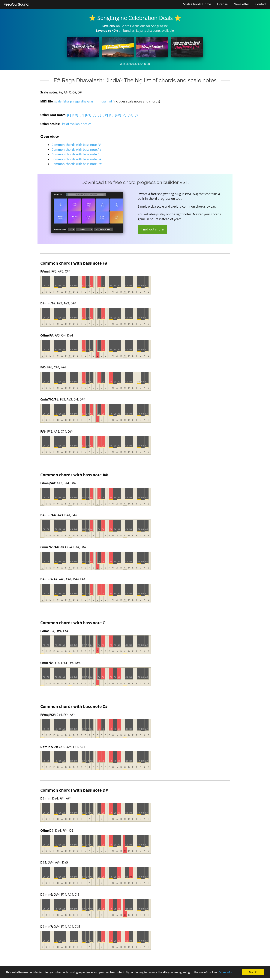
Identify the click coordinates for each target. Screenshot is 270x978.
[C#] (75, 115)
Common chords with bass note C (75, 154)
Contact (260, 4)
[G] (111, 115)
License (222, 4)
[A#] (130, 115)
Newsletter (241, 4)
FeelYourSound (16, 4)
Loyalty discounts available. (155, 31)
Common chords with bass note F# (76, 145)
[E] (94, 115)
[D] (82, 115)
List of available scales (76, 124)
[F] (99, 115)
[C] (69, 115)
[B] (137, 115)
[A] (124, 115)
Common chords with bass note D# (77, 164)
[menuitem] (16, 4)
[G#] (118, 115)
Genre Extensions (133, 26)
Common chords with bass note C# (76, 159)
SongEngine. (160, 26)
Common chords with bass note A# (76, 150)
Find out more (152, 229)
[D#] (88, 115)
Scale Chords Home (197, 4)
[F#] (105, 115)
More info (225, 972)
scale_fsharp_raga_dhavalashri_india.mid (83, 101)
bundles (129, 31)
